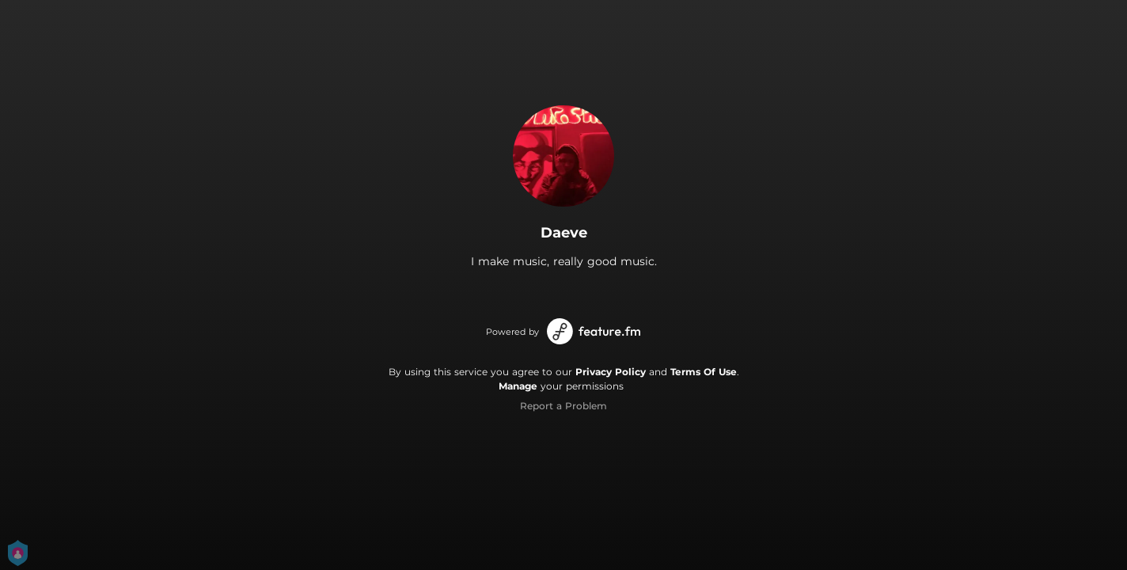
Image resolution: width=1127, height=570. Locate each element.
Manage (518, 386)
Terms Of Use (703, 372)
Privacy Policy (610, 372)
